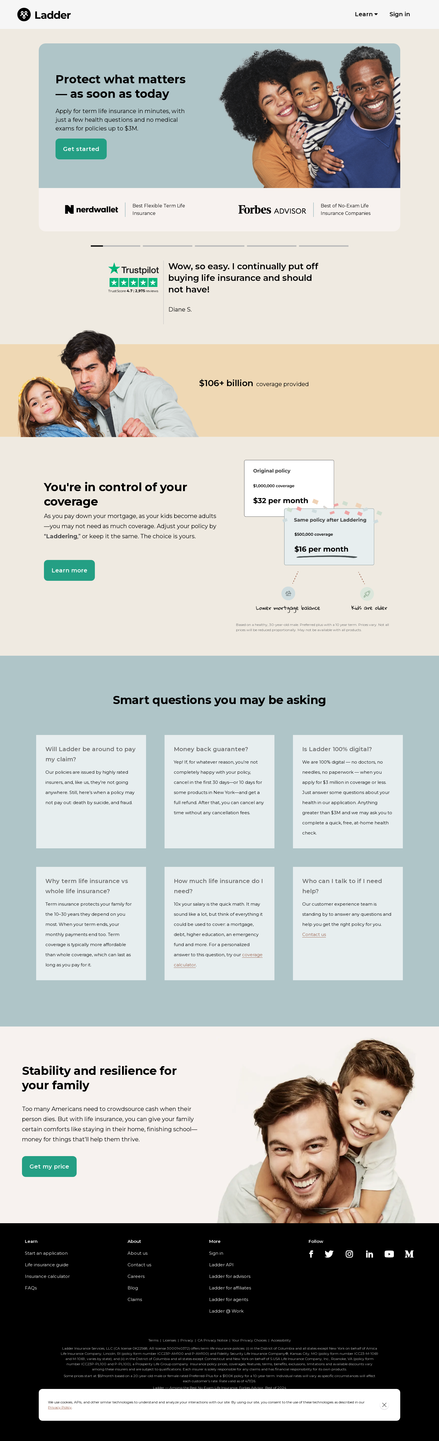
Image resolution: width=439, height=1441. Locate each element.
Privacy (189, 1340)
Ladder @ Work (222, 1311)
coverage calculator (192, 954)
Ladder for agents (224, 1299)
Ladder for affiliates (225, 1287)
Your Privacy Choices (248, 1340)
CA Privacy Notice (213, 1340)
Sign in (213, 1253)
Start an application (43, 1253)
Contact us (350, 914)
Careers (132, 1276)
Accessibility (279, 1340)
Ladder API (217, 1264)
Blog (129, 1287)
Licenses (171, 1340)
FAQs (30, 1287)
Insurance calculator (44, 1276)
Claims (131, 1299)
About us (133, 1253)
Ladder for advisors (225, 1276)
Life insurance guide (44, 1264)
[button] (78, 149)
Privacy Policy (357, 1405)
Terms (155, 1340)
